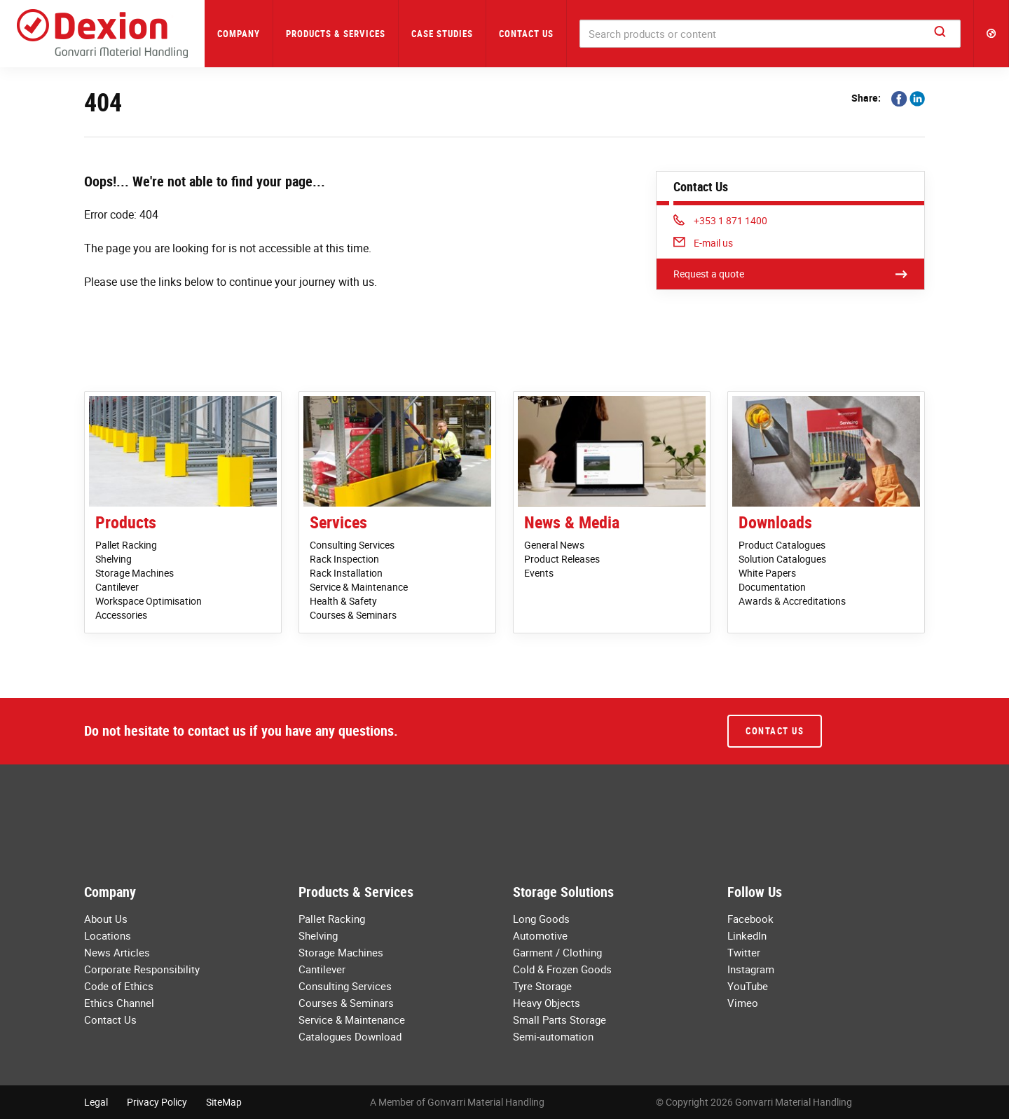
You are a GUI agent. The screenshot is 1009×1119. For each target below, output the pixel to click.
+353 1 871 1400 (720, 220)
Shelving (113, 558)
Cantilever (117, 586)
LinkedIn (747, 935)
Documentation (772, 586)
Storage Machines (134, 572)
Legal (96, 1101)
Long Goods (541, 919)
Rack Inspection (344, 558)
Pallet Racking (126, 544)
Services (338, 522)
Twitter (743, 952)
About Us (106, 919)
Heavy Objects (546, 1003)
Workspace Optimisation (148, 600)
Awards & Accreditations (792, 600)
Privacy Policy (157, 1101)
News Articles (117, 952)
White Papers (767, 572)
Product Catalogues (782, 544)
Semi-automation (553, 1036)
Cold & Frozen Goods (562, 969)
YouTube (747, 986)
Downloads (775, 522)
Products (125, 522)
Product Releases (562, 558)
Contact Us (526, 33)
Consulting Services (352, 544)
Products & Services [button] (335, 33)
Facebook (750, 919)
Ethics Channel (119, 1003)
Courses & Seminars (353, 615)
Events (539, 572)
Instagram (750, 969)
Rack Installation (346, 572)
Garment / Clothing (557, 952)
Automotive (540, 935)
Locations (107, 935)
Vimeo (742, 1003)
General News (554, 544)
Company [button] (238, 33)
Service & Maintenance (359, 586)
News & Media (571, 522)
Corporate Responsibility (142, 969)
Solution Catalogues (782, 558)
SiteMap (224, 1101)
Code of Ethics (118, 986)
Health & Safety (343, 600)
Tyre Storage (542, 986)
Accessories (121, 615)
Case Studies (442, 33)
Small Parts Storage (559, 1019)
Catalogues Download (349, 1036)
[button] (991, 33)
